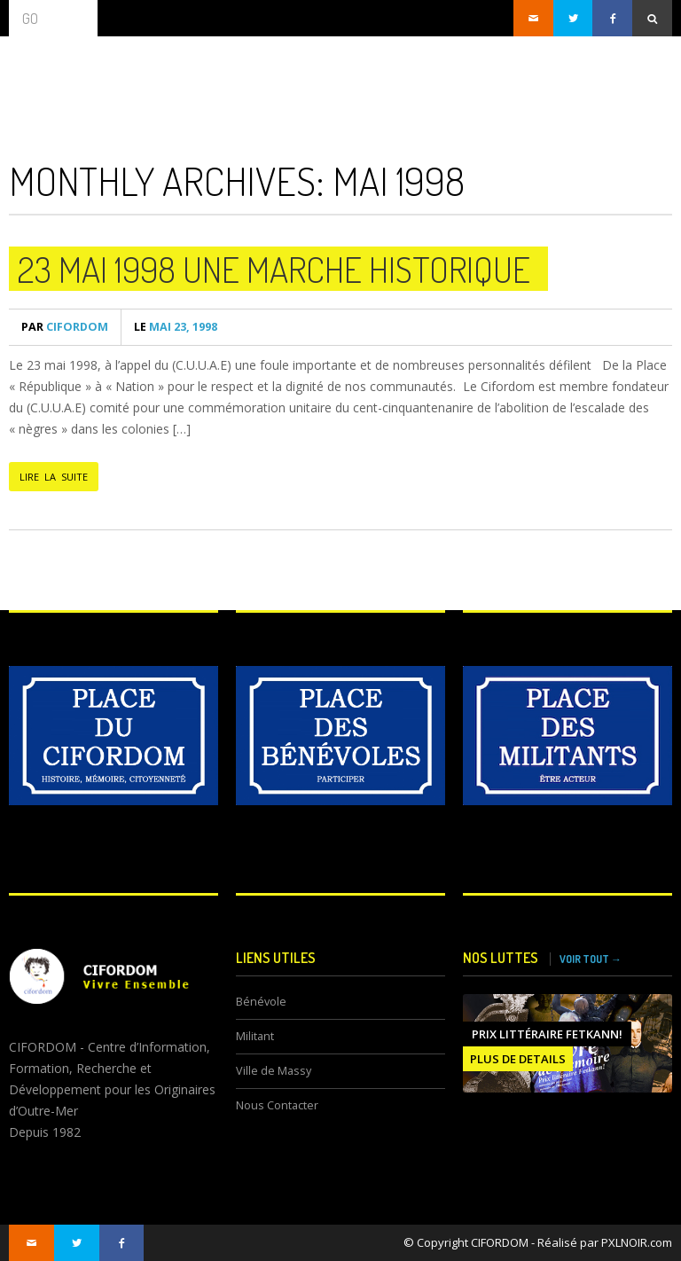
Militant (255, 1036)
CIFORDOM (64, 326)
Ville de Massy (273, 1070)
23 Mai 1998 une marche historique (274, 269)
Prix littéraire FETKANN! (547, 1034)
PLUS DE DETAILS (518, 1059)
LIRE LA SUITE (54, 476)
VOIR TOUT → (591, 959)
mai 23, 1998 (175, 326)
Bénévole (261, 1001)
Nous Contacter (277, 1105)
